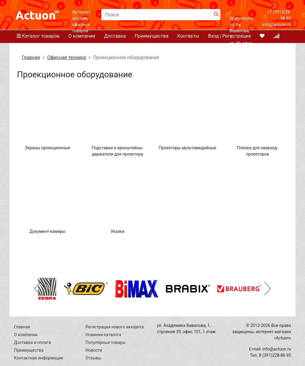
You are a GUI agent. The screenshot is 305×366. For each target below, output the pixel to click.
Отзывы (93, 358)
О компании (26, 334)
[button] (37, 289)
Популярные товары (105, 342)
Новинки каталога (103, 334)
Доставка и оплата (32, 342)
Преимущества (28, 350)
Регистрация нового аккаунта (114, 327)
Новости (93, 350)
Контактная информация (38, 358)
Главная (22, 327)
